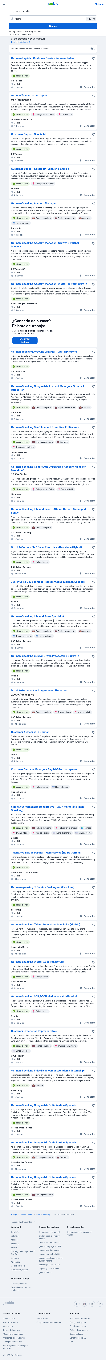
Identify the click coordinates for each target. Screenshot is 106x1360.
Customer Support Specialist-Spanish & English (40, 168)
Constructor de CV (78, 1338)
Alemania (15, 1246)
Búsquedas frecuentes (24, 1224)
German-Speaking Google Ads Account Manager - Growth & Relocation (47, 391)
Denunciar (87, 87)
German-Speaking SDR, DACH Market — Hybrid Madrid (44, 999)
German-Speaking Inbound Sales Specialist (37, 619)
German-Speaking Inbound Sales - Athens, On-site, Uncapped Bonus (48, 513)
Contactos (8, 1326)
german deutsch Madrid (49, 1257)
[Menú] (4, 4)
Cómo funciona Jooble (13, 1334)
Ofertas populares (19, 1286)
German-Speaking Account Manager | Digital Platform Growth (49, 283)
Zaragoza (15, 1261)
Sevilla (14, 1250)
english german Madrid (49, 1271)
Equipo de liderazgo (11, 1330)
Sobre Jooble (9, 1318)
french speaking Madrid (49, 1235)
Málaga (14, 1242)
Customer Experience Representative (34, 1033)
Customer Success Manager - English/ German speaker (45, 772)
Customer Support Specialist (28, 134)
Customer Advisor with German (30, 734)
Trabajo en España (78, 1322)
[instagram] (84, 1304)
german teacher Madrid (49, 1253)
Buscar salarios (76, 1334)
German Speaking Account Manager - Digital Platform (44, 354)
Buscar (53, 26)
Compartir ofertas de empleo (48, 1322)
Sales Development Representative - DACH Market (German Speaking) (47, 811)
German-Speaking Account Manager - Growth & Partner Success (45, 244)
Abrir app (99, 4)
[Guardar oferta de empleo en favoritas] (94, 58)
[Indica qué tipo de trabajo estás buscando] (53, 11)
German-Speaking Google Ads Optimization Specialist (44, 1107)
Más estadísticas (21, 42)
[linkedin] (100, 1304)
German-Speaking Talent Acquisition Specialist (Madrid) (45, 927)
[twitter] (92, 1304)
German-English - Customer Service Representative (43, 58)
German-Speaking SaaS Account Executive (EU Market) (45, 429)
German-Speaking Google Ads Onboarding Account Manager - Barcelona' (49, 471)
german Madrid (45, 1275)
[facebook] (77, 1304)
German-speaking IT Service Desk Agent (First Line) (42, 890)
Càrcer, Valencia (18, 1268)
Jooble (19, 1355)
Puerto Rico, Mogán (19, 1272)
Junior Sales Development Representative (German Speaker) (48, 584)
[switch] (93, 48)
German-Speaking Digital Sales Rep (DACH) (37, 964)
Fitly (71, 1341)
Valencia (14, 1238)
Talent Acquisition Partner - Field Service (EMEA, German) (46, 855)
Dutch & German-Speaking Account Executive (39, 693)
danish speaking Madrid (49, 1267)
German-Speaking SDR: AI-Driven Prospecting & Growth (45, 658)
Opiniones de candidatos (14, 1338)
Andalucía (15, 1264)
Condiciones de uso (78, 1326)
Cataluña (15, 1235)
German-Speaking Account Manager (33, 203)
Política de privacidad (79, 1330)
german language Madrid (50, 1249)
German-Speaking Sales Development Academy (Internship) (48, 1073)
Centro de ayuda (10, 1322)
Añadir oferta (42, 1318)
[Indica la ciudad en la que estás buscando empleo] (53, 18)
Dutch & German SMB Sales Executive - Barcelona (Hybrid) (46, 550)
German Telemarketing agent (29, 95)
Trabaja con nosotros (12, 1341)
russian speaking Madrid (49, 1245)
